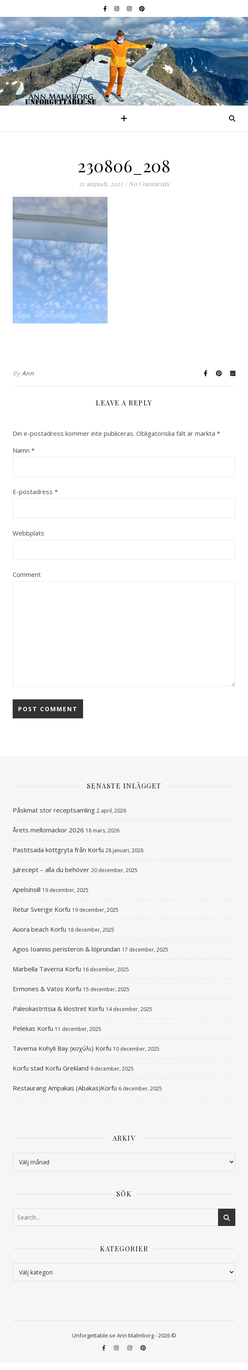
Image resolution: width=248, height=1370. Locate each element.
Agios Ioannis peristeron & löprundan (66, 949)
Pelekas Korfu (33, 1028)
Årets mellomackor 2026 (48, 830)
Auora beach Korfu (39, 929)
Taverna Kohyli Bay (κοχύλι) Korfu (62, 1048)
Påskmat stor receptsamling (54, 810)
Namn (24, 450)
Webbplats (28, 533)
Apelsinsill (26, 889)
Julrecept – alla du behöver (51, 869)
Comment (27, 574)
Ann (28, 373)
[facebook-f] (105, 8)
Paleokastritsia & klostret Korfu (58, 1008)
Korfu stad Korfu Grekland (51, 1068)
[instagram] (117, 8)
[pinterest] (142, 8)
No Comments (149, 183)
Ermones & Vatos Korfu (47, 988)
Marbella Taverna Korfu (47, 969)
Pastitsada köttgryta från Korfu (58, 849)
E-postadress (35, 491)
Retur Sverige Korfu (41, 909)
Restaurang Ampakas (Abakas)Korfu (65, 1088)
